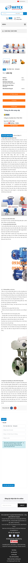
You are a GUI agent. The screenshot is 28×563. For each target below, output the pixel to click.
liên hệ (23, 79)
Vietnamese (21, 1)
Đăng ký (22, 505)
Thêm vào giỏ (14, 94)
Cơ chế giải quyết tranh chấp (13, 561)
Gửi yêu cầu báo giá (8, 485)
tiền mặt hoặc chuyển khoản (9, 83)
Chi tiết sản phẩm (7, 135)
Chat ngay (14, 106)
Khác (23, 77)
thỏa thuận (5, 86)
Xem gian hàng (14, 125)
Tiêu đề (4, 422)
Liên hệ (14, 100)
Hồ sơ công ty (17, 135)
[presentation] (14, 480)
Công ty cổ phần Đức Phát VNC (13, 118)
